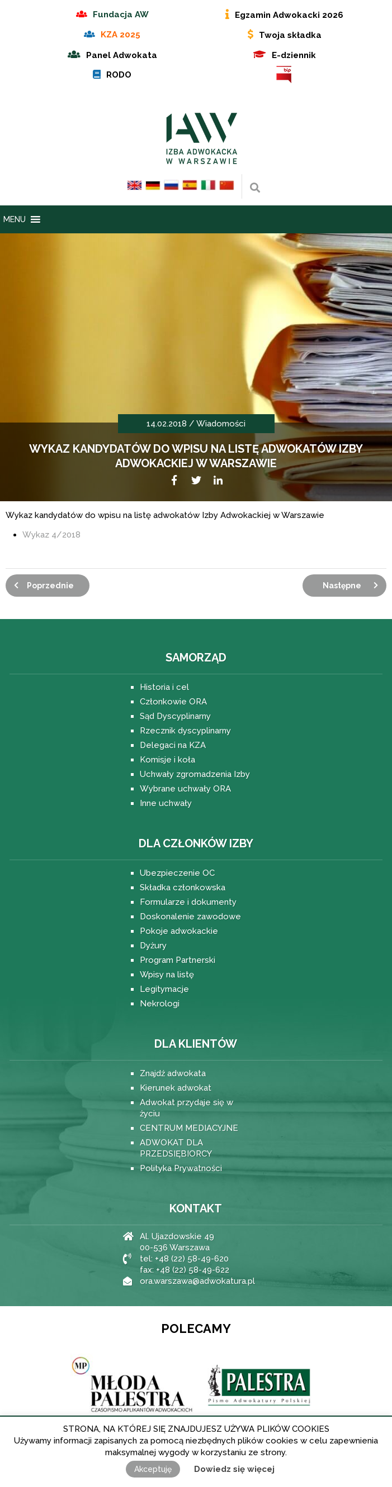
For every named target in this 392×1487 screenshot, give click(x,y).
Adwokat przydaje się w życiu (186, 1108)
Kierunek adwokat (175, 1088)
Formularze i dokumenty (188, 902)
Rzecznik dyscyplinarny (185, 731)
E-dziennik (294, 55)
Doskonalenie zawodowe (190, 917)
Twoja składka (290, 35)
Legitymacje (164, 989)
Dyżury (153, 946)
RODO (118, 75)
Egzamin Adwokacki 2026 (289, 15)
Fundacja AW (121, 14)
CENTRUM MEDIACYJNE (189, 1128)
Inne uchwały (166, 803)
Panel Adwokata (121, 55)
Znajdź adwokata (173, 1073)
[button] (14, 219)
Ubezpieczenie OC (177, 873)
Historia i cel (164, 687)
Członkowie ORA (173, 702)
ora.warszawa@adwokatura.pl (197, 1281)
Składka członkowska (182, 887)
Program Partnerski (177, 960)
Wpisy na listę (167, 975)
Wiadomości (220, 424)
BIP (284, 74)
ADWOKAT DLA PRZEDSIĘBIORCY (176, 1148)
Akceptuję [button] (153, 1469)
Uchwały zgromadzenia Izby (195, 774)
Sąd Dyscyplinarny (175, 716)
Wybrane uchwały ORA (185, 789)
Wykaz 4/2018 (51, 535)
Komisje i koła (167, 760)
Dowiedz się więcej (234, 1469)
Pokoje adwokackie (179, 931)
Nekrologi (160, 1004)
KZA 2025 (120, 35)
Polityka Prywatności (181, 1168)
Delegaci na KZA (173, 745)
